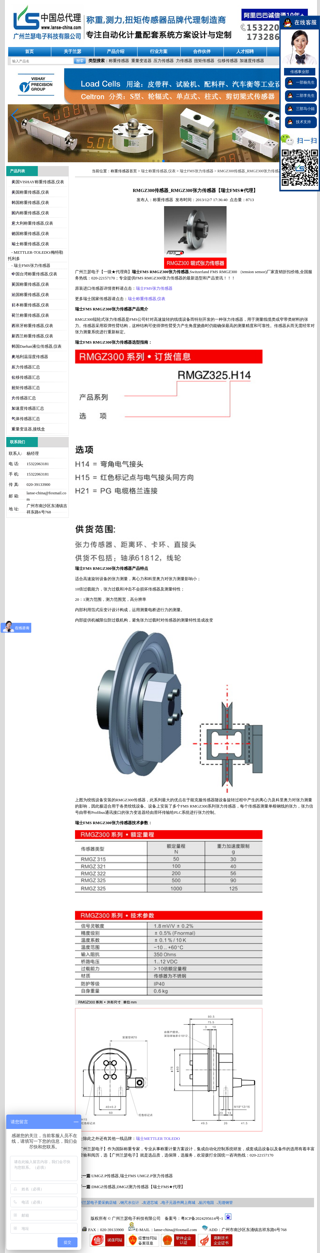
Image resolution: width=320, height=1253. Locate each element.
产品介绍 (115, 51)
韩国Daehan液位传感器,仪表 (37, 346)
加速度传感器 (252, 60)
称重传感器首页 (124, 171)
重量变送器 (141, 60)
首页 (29, 51)
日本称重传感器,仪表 (30, 305)
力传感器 (184, 60)
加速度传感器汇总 (28, 408)
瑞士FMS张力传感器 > (199, 171)
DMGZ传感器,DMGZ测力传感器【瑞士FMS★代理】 (138, 1186)
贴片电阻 (206, 1202)
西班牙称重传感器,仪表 (32, 325)
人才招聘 (245, 51)
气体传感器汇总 (26, 418)
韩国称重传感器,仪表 (30, 202)
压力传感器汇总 (26, 367)
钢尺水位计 (129, 1202)
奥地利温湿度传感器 (30, 356)
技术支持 (303, 122)
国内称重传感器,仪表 (30, 213)
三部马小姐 (305, 109)
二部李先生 (305, 95)
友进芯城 (150, 1202)
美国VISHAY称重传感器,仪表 (38, 181)
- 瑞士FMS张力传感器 (30, 265)
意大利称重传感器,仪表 (32, 223)
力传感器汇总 (24, 398)
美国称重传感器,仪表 (30, 192)
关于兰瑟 (72, 51)
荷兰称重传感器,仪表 (30, 315)
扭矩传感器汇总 (26, 387)
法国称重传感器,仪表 (30, 294)
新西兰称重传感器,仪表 (32, 336)
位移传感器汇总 (26, 377)
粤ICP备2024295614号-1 (202, 1218)
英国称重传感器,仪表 (30, 284)
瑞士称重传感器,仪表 (30, 244)
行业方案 (159, 51)
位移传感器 (228, 60)
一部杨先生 (305, 82)
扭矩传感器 (204, 60)
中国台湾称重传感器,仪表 (34, 274)
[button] (15, 115)
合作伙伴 (202, 51)
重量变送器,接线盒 (28, 429)
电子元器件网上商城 (178, 1202)
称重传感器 (119, 60)
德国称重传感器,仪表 (30, 233)
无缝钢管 (225, 1202)
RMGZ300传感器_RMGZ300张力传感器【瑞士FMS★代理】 (267, 171)
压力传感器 (163, 60)
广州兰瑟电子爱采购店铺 (96, 1202)
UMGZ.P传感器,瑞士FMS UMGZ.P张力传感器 (132, 1175)
